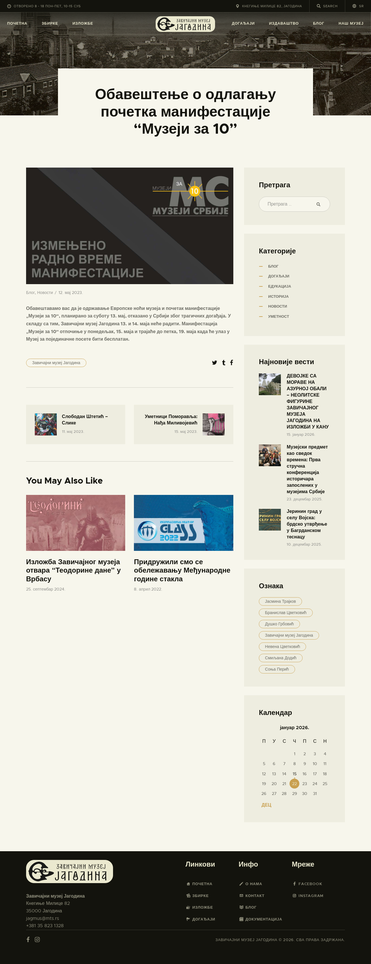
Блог (30, 292)
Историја (278, 296)
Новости (45, 292)
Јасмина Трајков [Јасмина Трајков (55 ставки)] (280, 601)
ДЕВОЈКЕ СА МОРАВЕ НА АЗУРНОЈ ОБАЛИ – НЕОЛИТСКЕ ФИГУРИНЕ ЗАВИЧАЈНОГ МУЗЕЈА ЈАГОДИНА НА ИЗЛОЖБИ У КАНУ (308, 401)
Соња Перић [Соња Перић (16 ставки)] (277, 669)
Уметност (278, 316)
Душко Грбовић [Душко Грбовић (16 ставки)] (279, 624)
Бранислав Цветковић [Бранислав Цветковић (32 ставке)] (285, 612)
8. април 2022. (148, 589)
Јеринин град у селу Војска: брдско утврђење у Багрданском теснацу (307, 524)
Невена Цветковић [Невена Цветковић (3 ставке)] (282, 646)
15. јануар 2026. (301, 434)
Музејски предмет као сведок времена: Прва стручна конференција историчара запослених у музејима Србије (307, 469)
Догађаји (278, 276)
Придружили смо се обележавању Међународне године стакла (182, 570)
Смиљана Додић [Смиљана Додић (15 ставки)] (280, 657)
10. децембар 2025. (304, 544)
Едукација (279, 286)
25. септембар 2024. (46, 589)
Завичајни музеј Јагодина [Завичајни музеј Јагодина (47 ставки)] (289, 635)
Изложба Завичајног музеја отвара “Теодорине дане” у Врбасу (73, 570)
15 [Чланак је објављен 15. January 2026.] (295, 773)
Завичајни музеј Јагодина (56, 362)
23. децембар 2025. (304, 499)
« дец (264, 805)
